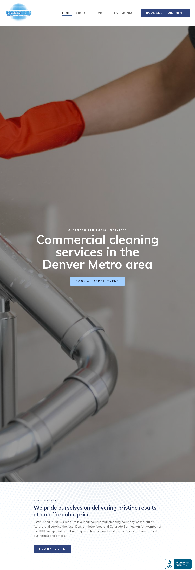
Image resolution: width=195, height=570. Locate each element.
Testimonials (124, 13)
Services (100, 13)
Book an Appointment (165, 12)
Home (67, 13)
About (81, 13)
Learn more (52, 548)
